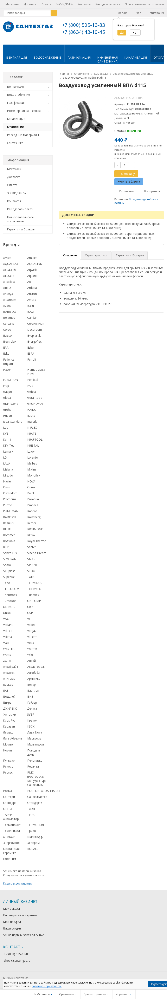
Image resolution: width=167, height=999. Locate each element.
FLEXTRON (10, 383)
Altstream (9, 303)
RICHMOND (35, 532)
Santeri (32, 550)
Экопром (33, 846)
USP (30, 616)
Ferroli (31, 363)
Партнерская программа (20, 918)
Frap (6, 389)
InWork (32, 425)
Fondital (32, 383)
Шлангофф (35, 840)
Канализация (135, 61)
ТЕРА (30, 818)
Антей (31, 664)
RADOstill (9, 520)
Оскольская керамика (11, 854)
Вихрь (7, 706)
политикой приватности (47, 986)
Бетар (31, 688)
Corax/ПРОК (35, 327)
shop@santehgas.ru (17, 964)
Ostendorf (10, 496)
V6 (29, 622)
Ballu (30, 309)
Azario (7, 309)
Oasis (7, 490)
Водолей (9, 700)
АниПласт (10, 682)
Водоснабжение (47, 61)
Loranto (32, 461)
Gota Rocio (34, 401)
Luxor (31, 455)
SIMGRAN (9, 562)
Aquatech (9, 273)
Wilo (30, 658)
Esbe (30, 351)
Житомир (9, 718)
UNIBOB (9, 610)
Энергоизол (11, 846)
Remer (31, 526)
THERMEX (34, 592)
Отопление (15, 130)
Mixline (32, 473)
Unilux (7, 616)
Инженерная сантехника (24, 114)
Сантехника (15, 146)
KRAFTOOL (35, 443)
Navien (7, 484)
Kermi (7, 443)
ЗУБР (30, 718)
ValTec (7, 634)
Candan (32, 321)
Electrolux (9, 345)
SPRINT (32, 568)
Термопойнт (12, 828)
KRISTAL (33, 449)
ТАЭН (31, 812)
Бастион (33, 694)
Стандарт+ (35, 806)
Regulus (8, 526)
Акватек (8, 676)
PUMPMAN (10, 514)
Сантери (9, 800)
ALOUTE (8, 279)
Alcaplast (9, 285)
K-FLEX (32, 431)
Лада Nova (34, 736)
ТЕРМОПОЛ (35, 828)
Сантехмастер (37, 800)
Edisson (8, 339)
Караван (9, 730)
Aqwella (32, 273)
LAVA (6, 467)
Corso (7, 333)
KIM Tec (8, 449)
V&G (6, 622)
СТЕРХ (7, 812)
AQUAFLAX (10, 267)
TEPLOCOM (11, 592)
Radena (32, 514)
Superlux (8, 580)
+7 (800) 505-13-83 (83, 24)
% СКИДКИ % (64, 4)
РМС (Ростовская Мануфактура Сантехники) (36, 782)
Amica (7, 261)
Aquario (32, 279)
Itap (5, 431)
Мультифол (35, 748)
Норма (7, 754)
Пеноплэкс (34, 764)
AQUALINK (34, 267)
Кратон (32, 724)
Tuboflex (33, 598)
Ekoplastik (34, 339)
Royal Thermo (36, 544)
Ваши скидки (12, 932)
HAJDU (31, 413)
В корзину (125, 177)
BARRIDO (9, 315)
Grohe (7, 413)
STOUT (32, 574)
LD (5, 461)
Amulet (32, 261)
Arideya (8, 297)
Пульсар (9, 764)
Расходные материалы (23, 138)
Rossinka (9, 544)
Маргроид (34, 742)
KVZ (5, 437)
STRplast (9, 574)
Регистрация (156, 13)
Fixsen (7, 373)
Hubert (7, 419)
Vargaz (31, 634)
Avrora (31, 303)
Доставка (30, 4)
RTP (6, 550)
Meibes (32, 467)
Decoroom (34, 333)
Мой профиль (13, 925)
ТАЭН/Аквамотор (11, 820)
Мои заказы (11, 912)
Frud (30, 389)
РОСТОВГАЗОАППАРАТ (43, 794)
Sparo (7, 568)
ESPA (30, 357)
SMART (32, 562)
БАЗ (5, 694)
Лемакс (8, 736)
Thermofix (10, 598)
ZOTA (7, 664)
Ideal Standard (12, 425)
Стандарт (10, 806)
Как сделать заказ (108, 4)
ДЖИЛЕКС (10, 712)
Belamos (9, 321)
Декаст (32, 712)
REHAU (8, 532)
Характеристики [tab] (96, 259)
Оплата (46, 4)
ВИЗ (30, 700)
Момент (9, 748)
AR (29, 285)
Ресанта (33, 770)
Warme (32, 652)
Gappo (7, 395)
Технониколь (12, 834)
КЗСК (30, 730)
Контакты (84, 4)
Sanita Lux (10, 556)
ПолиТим (9, 862)
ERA (5, 351)
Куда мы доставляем (17, 887)
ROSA (31, 538)
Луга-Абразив (12, 742)
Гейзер (32, 706)
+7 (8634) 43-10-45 (83, 31)
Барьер (8, 688)
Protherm (9, 502)
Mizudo (8, 479)
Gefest (31, 395)
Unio (30, 610)
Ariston (32, 297)
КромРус (9, 724)
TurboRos (9, 604)
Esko (6, 357)
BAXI (30, 315)
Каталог (16, 80)
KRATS (31, 437)
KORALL (32, 852)
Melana (8, 473)
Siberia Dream (36, 556)
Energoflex (34, 345)
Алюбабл (33, 676)
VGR (6, 646)
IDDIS (31, 419)
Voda (30, 646)
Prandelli (33, 508)
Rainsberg (33, 520)
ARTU (7, 291)
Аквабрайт (10, 670)
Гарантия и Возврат (21, 233)
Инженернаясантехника (107, 63)
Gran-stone (10, 407)
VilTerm (32, 640)
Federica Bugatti (8, 365)
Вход (138, 13)
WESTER (8, 652)
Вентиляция (16, 61)
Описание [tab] (70, 259)
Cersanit (8, 327)
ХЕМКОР (9, 840)
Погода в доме (33, 756)
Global (7, 401)
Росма (7, 794)
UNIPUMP (34, 604)
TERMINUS (34, 586)
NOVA (31, 484)
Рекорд (8, 770)
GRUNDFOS (35, 407)
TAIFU (31, 580)
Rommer (9, 538)
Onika (31, 490)
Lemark (8, 455)
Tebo (6, 586)
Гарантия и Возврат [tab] (130, 259)
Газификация (79, 61)
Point (30, 496)
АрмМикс (33, 682)
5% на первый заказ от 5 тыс (23, 938)
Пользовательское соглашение (20, 222)
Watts (7, 658)
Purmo (7, 508)
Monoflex (33, 479)
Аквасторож (36, 670)
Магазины (12, 4)
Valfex (31, 628)
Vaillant (8, 628)
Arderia (32, 291)
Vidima (7, 640)
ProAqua (33, 502)
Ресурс (8, 776)
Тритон (32, 834)
